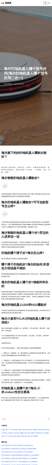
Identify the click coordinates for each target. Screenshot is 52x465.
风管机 (3, 429)
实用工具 (4, 436)
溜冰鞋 (47, 429)
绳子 (7, 429)
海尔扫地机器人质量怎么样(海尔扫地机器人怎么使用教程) (19, 458)
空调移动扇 (38, 433)
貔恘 (47, 433)
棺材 (28, 433)
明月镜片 (15, 429)
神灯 (31, 429)
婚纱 (25, 433)
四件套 (39, 429)
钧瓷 (27, 429)
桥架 (14, 436)
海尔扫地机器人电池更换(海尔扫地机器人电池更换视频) (18, 448)
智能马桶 (24, 436)
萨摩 (43, 429)
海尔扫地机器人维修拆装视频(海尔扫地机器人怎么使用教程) (20, 455)
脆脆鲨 (35, 429)
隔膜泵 (36, 436)
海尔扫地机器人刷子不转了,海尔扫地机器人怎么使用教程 (19, 461)
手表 (10, 429)
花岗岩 (19, 436)
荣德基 (33, 433)
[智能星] (6, 3)
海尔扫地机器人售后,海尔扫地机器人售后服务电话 (17, 445)
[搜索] (49, 3)
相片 (32, 436)
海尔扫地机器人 (8, 84)
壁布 (28, 436)
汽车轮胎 (10, 436)
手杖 (44, 433)
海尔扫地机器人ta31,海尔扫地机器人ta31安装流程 (17, 452)
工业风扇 (4, 433)
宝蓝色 (24, 429)
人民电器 (10, 433)
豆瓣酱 (21, 433)
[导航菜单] (45, 2)
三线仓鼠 (16, 433)
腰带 (20, 429)
